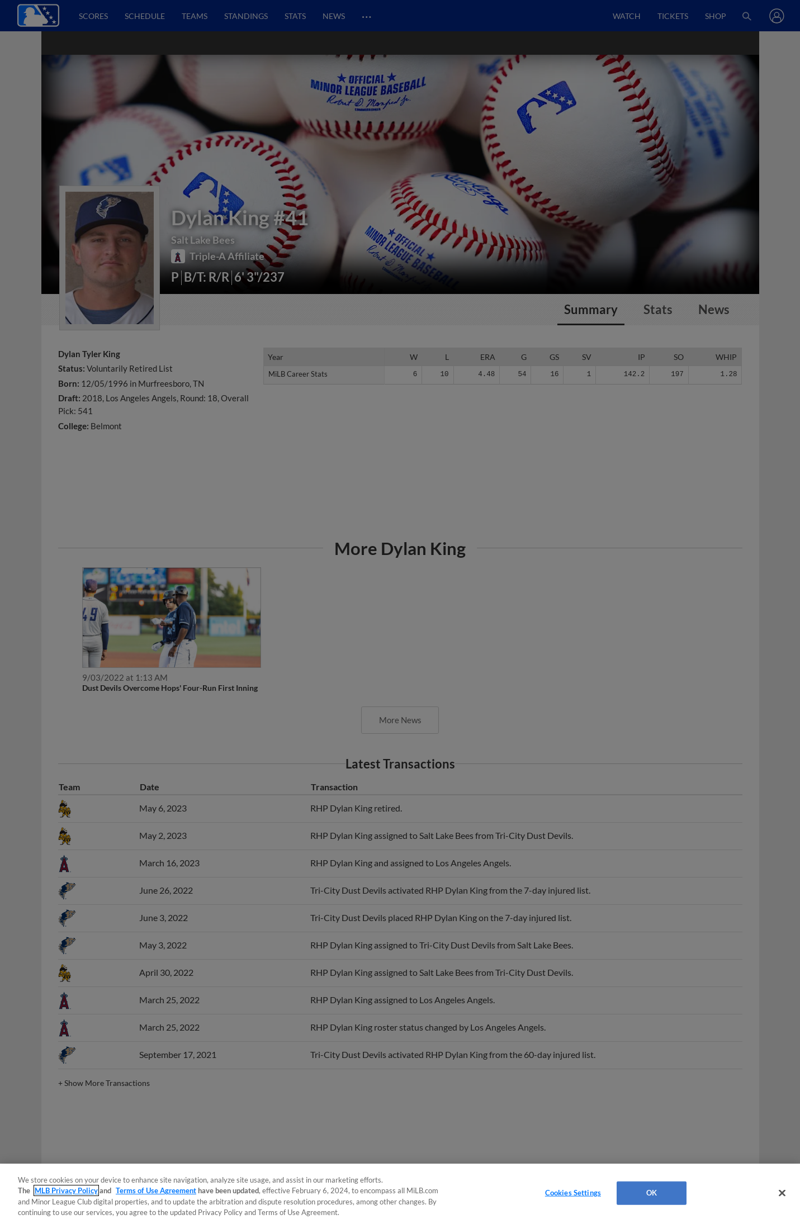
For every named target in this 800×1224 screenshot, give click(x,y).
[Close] (782, 1192)
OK (651, 1192)
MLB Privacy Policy (66, 1190)
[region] (400, 1194)
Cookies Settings (573, 1192)
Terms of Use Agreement (156, 1190)
